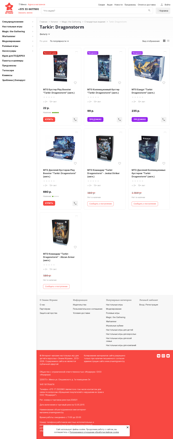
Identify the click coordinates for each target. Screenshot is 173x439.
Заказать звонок (25, 13)
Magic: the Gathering (115, 317)
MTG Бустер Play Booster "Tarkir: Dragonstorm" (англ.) (59, 91)
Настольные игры (114, 304)
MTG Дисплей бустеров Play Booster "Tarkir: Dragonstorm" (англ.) (59, 173)
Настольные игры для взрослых (121, 334)
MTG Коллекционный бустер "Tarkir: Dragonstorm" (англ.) (103, 91)
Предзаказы (130, 5)
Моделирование (114, 309)
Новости (118, 5)
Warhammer (111, 321)
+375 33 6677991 (28, 9)
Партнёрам (45, 309)
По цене (43, 41)
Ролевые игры (112, 313)
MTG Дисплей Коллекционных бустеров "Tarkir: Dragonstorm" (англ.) (148, 173)
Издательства (79, 304)
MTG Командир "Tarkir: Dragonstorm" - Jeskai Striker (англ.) (103, 173)
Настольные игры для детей (119, 330)
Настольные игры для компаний (121, 345)
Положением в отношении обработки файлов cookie (94, 432)
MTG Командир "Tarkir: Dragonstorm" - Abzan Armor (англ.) (59, 257)
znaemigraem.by (56, 412)
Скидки (101, 5)
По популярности (60, 41)
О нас (42, 304)
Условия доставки (81, 313)
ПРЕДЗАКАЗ (95, 119)
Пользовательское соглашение (87, 309)
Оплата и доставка (147, 5)
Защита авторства (48, 313)
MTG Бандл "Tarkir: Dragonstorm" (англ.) (143, 91)
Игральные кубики (114, 325)
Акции (109, 5)
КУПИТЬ (49, 119)
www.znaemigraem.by (115, 361)
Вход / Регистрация (148, 304)
